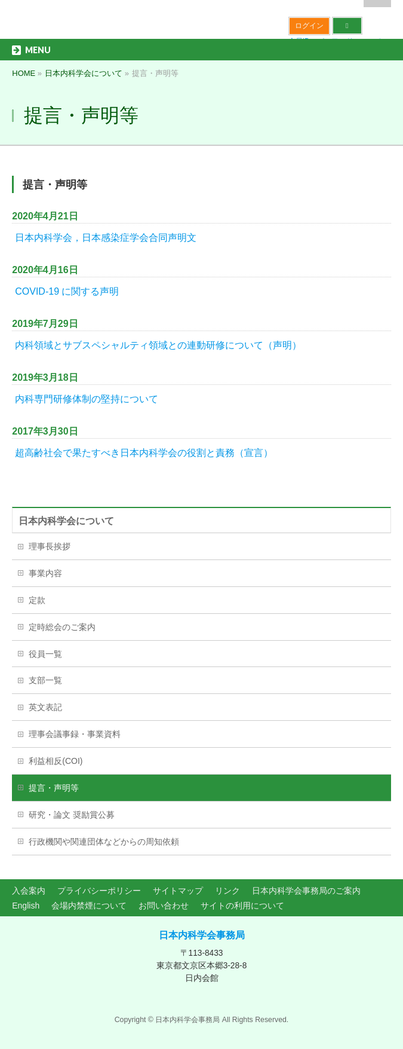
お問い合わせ (164, 905)
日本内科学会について (66, 521)
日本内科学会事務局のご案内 (306, 890)
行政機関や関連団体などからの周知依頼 (104, 841)
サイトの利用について (242, 905)
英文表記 (45, 707)
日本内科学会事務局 (202, 935)
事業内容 (45, 573)
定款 (37, 600)
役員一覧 (45, 654)
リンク (227, 890)
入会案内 (28, 890)
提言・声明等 (54, 788)
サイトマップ (178, 890)
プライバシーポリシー (99, 890)
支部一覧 (45, 680)
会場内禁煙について (89, 905)
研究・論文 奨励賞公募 (72, 814)
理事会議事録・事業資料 (75, 734)
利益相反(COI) (55, 761)
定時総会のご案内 (62, 627)
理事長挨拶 (49, 546)
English (25, 905)
